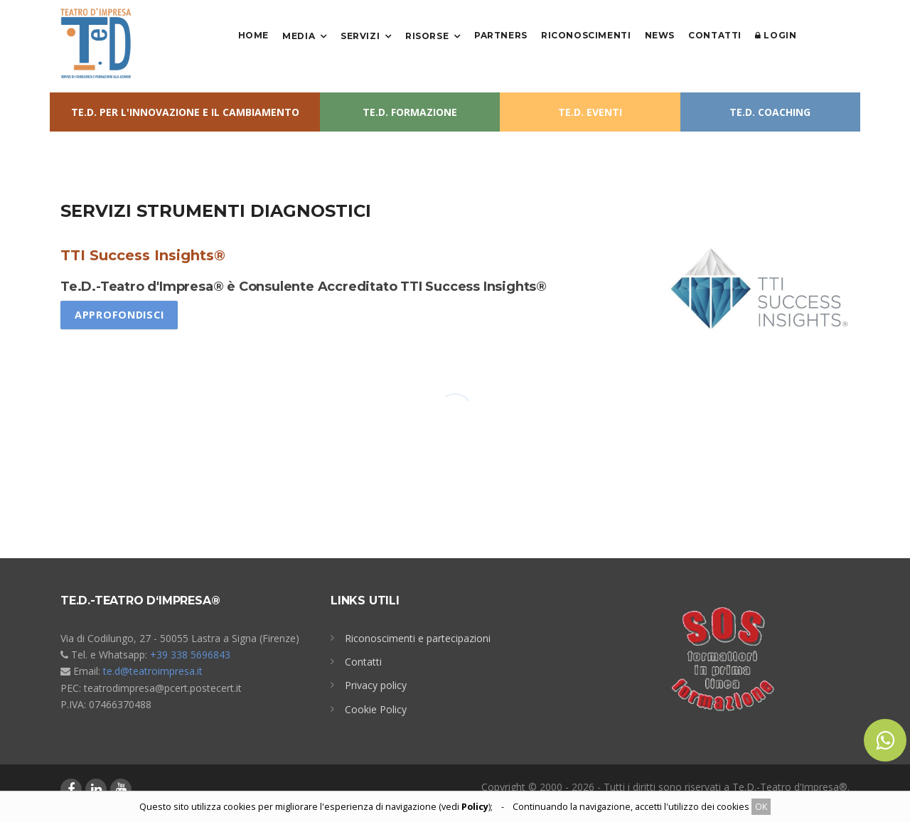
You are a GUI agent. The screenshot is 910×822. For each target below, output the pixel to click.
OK (761, 807)
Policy (474, 807)
